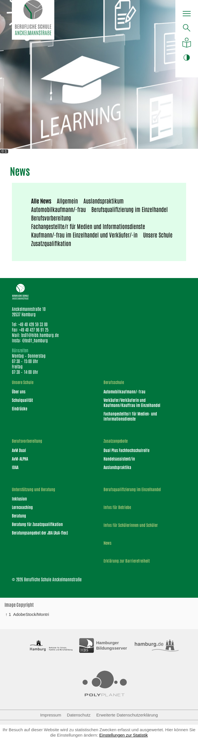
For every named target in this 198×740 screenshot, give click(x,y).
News (107, 543)
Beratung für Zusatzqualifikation (37, 524)
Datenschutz (79, 715)
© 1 (4, 151)
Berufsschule (114, 382)
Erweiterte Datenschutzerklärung (127, 715)
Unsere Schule (158, 234)
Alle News (41, 200)
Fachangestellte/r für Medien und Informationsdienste (88, 226)
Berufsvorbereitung (51, 217)
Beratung (19, 515)
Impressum (50, 715)
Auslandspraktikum (103, 200)
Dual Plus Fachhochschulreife (126, 450)
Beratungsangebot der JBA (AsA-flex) (40, 532)
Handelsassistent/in (119, 458)
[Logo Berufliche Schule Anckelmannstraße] (33, 20)
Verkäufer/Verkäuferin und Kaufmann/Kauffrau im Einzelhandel (132, 402)
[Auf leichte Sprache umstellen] (186, 43)
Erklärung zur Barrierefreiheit (127, 561)
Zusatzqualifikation (51, 243)
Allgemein (67, 200)
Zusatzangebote (116, 441)
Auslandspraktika (117, 467)
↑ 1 (8, 614)
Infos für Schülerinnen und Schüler (131, 525)
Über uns (18, 391)
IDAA (15, 467)
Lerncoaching (22, 507)
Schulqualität (22, 399)
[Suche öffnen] (186, 28)
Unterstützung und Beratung (33, 489)
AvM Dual (19, 450)
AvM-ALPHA (20, 458)
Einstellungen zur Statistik (123, 735)
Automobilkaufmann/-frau (58, 209)
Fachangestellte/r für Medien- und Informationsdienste (130, 416)
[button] (187, 14)
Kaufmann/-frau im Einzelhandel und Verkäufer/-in (84, 234)
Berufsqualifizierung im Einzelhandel (129, 209)
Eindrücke (19, 408)
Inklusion (19, 498)
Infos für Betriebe (117, 507)
